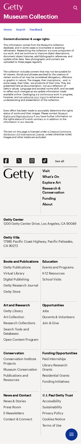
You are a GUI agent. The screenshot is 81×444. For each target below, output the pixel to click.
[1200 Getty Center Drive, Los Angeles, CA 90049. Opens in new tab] (40, 223)
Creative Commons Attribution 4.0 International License (37, 133)
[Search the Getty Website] (75, 8)
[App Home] (8, 29)
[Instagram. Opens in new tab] (32, 161)
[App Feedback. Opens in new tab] (36, 29)
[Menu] (71, 435)
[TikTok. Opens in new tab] (44, 161)
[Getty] (13, 7)
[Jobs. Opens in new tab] (45, 311)
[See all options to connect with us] (59, 161)
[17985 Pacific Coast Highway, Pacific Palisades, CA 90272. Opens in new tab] (40, 243)
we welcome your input (32, 97)
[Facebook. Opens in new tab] (6, 161)
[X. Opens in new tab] (19, 161)
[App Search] (20, 29)
